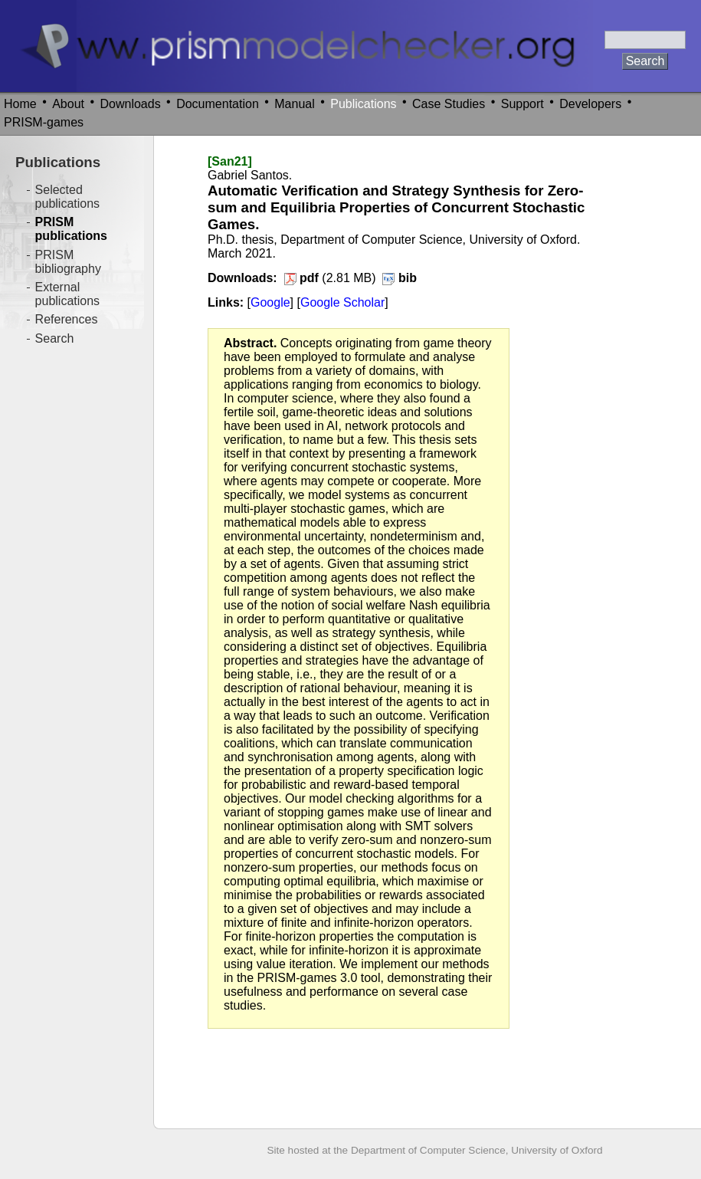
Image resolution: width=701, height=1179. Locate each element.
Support (522, 103)
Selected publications (67, 196)
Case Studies (448, 103)
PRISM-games (44, 122)
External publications (67, 294)
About (68, 103)
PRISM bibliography (68, 261)
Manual (294, 103)
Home (20, 103)
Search (54, 338)
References (66, 319)
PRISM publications (71, 228)
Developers (590, 103)
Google (270, 302)
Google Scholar (342, 302)
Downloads (130, 103)
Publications (363, 103)
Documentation (217, 103)
